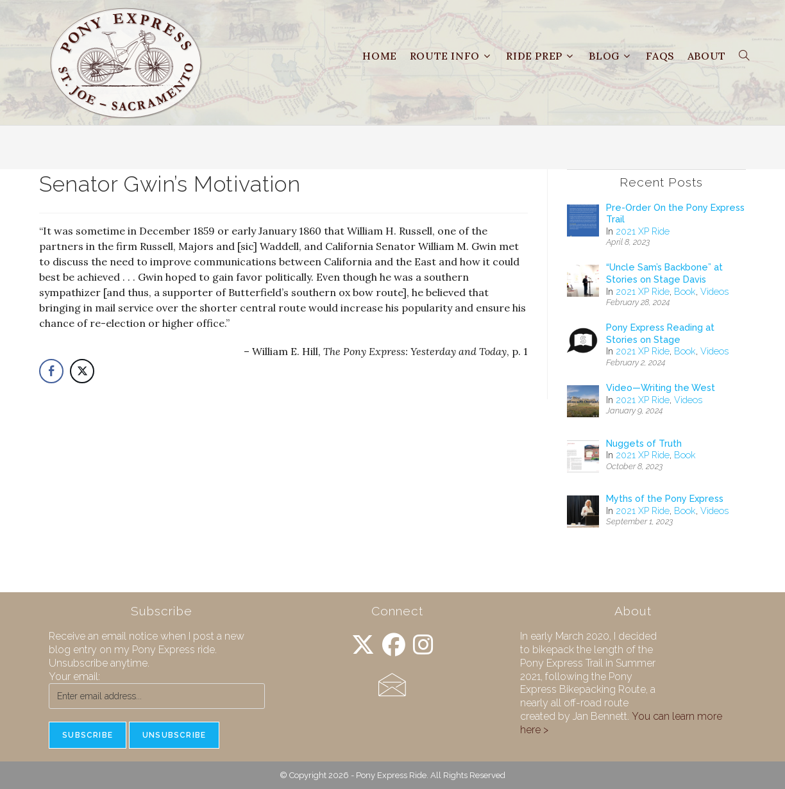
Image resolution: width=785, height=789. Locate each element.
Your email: (74, 676)
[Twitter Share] (82, 371)
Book (685, 292)
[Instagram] (423, 645)
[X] (363, 645)
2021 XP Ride (643, 231)
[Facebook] (393, 645)
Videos (714, 292)
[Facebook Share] (51, 371)
